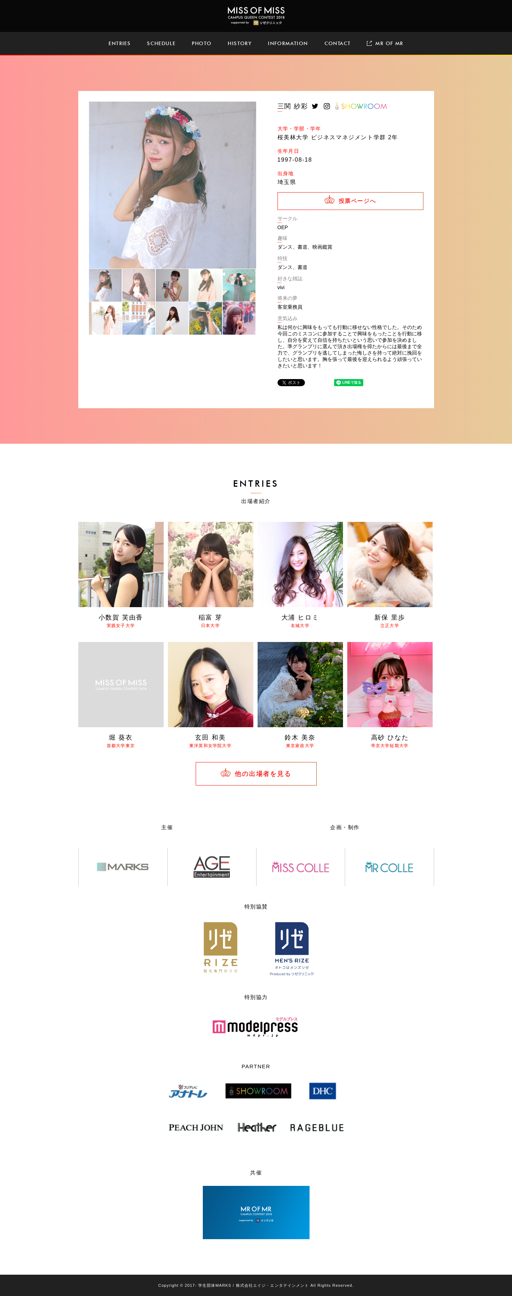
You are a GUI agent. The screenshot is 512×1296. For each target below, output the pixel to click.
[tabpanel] (172, 185)
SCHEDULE (161, 43)
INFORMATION (288, 43)
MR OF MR (385, 43)
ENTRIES (120, 43)
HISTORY (240, 43)
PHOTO (201, 43)
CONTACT (337, 43)
